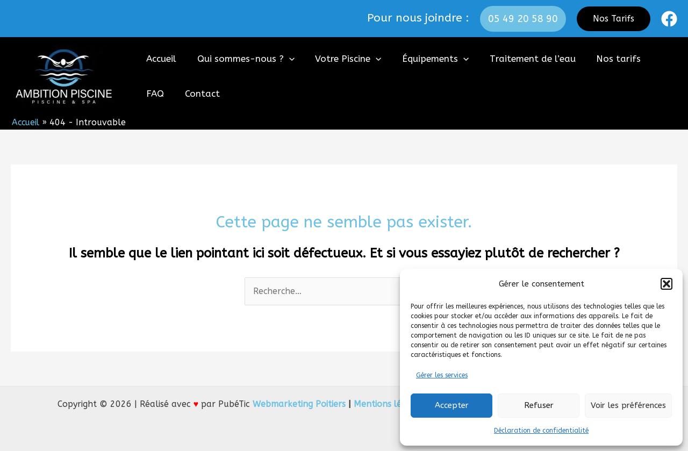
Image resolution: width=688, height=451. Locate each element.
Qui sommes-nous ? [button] (242, 58)
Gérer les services (442, 375)
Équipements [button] (426, 58)
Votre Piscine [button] (342, 58)
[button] (666, 283)
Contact (162, 93)
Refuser (539, 405)
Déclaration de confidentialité (541, 430)
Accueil (160, 58)
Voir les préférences (628, 405)
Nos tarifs (605, 58)
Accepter (452, 405)
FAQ (655, 58)
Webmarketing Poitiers (297, 404)
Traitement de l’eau (522, 58)
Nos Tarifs (613, 18)
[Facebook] (669, 19)
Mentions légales (387, 404)
